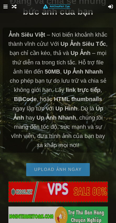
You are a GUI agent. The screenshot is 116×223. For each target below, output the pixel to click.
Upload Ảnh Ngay (58, 169)
